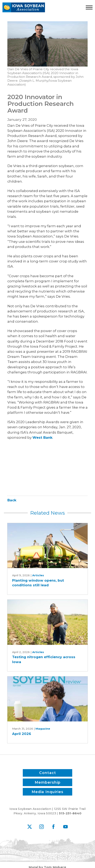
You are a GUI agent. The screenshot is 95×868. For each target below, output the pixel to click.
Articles (38, 575)
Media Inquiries (47, 791)
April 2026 (21, 734)
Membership (48, 782)
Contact (47, 773)
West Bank (42, 437)
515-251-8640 (70, 813)
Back (11, 500)
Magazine (42, 728)
